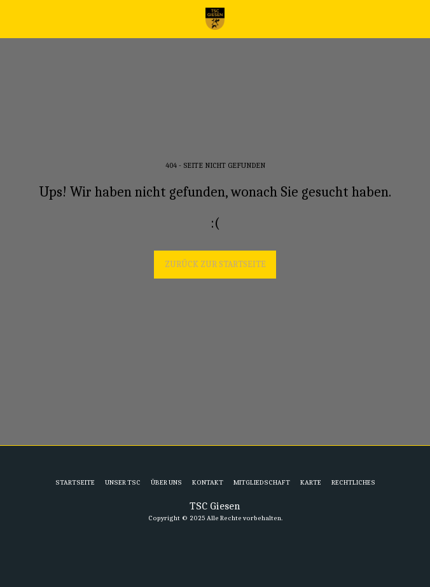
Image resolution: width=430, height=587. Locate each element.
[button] (14, 18)
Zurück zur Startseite (215, 264)
